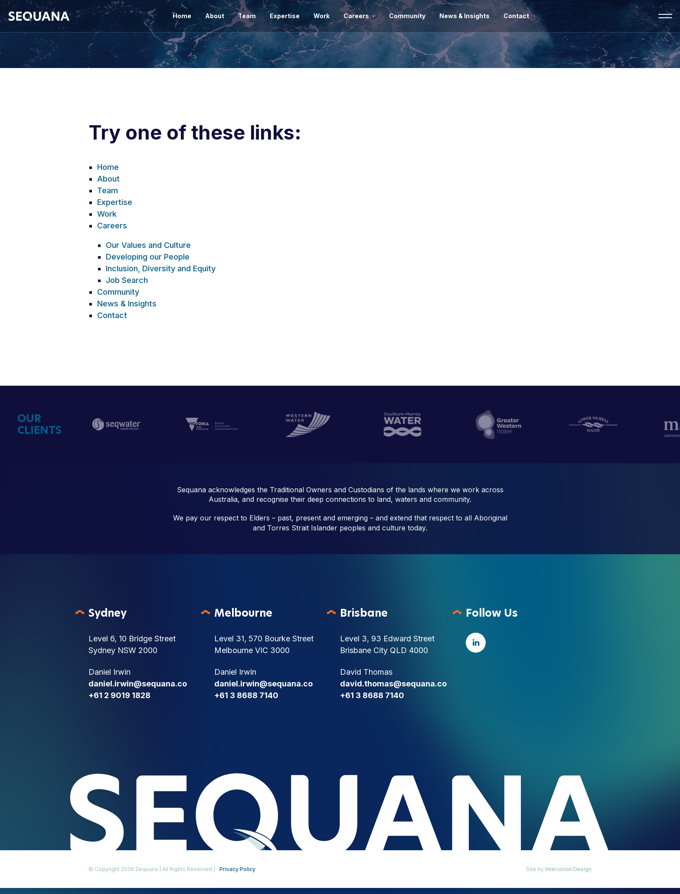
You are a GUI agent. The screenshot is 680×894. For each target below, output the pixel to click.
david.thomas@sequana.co (393, 683)
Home (182, 16)
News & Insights (464, 16)
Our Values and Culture (148, 245)
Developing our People (148, 256)
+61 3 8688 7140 (246, 695)
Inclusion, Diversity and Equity (161, 268)
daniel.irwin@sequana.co (137, 683)
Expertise (285, 16)
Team (247, 16)
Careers (356, 16)
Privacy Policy (237, 869)
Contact (516, 16)
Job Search (127, 280)
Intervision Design (568, 869)
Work (322, 16)
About (214, 16)
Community (407, 16)
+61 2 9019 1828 (119, 695)
